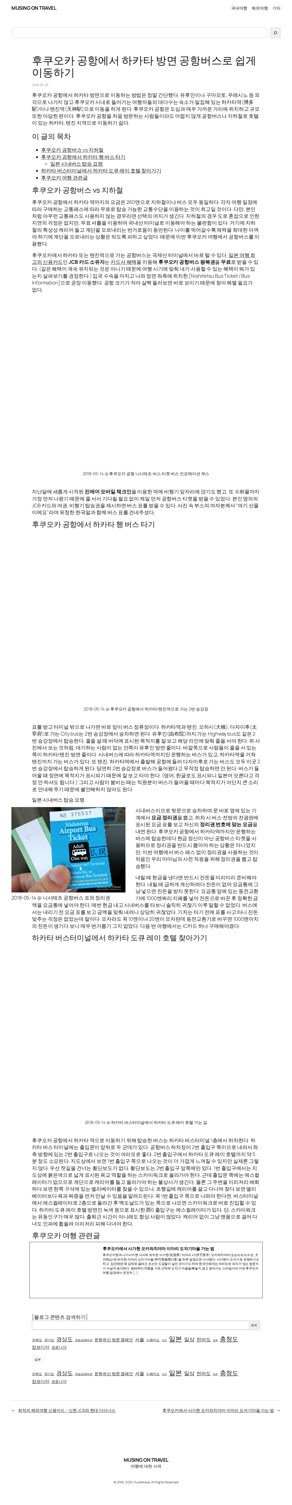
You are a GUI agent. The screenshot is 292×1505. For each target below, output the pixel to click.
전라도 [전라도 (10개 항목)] (203, 1339)
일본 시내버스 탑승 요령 (76, 163)
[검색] (275, 32)
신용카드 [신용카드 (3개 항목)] (153, 1340)
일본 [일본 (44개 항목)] (175, 1338)
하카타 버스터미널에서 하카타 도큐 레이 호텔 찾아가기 (101, 170)
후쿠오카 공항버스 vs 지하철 (72, 149)
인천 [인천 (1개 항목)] (164, 1340)
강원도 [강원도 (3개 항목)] (37, 1340)
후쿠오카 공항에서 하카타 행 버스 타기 (83, 157)
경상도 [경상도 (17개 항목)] (64, 1339)
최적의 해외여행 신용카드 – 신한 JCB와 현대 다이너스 (66, 1410)
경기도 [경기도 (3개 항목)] (49, 1340)
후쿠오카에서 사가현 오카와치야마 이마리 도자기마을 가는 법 (218, 1410)
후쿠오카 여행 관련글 (64, 177)
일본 (37, 1359)
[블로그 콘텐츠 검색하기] (60, 1317)
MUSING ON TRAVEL (33, 8)
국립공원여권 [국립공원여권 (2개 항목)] (83, 1340)
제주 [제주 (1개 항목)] (215, 1340)
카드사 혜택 (123, 262)
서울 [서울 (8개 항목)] (139, 1339)
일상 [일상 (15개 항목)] (189, 1339)
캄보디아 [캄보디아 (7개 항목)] (40, 1347)
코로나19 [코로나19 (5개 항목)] (59, 1347)
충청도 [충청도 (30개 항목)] (229, 1339)
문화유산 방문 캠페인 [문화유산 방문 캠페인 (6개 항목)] (113, 1339)
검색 (254, 1325)
